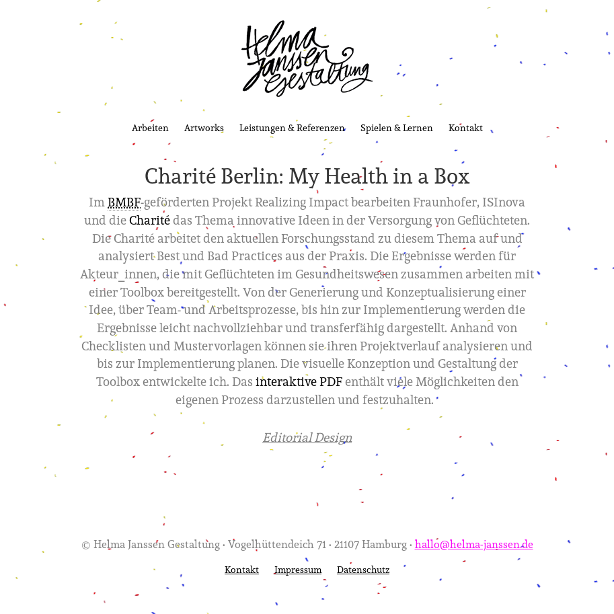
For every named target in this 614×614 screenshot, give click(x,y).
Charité (149, 220)
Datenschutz (363, 569)
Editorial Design (307, 437)
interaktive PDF (299, 381)
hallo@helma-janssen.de (474, 544)
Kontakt (466, 127)
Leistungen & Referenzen (292, 127)
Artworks (204, 127)
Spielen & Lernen (396, 127)
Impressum (297, 569)
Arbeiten (150, 127)
